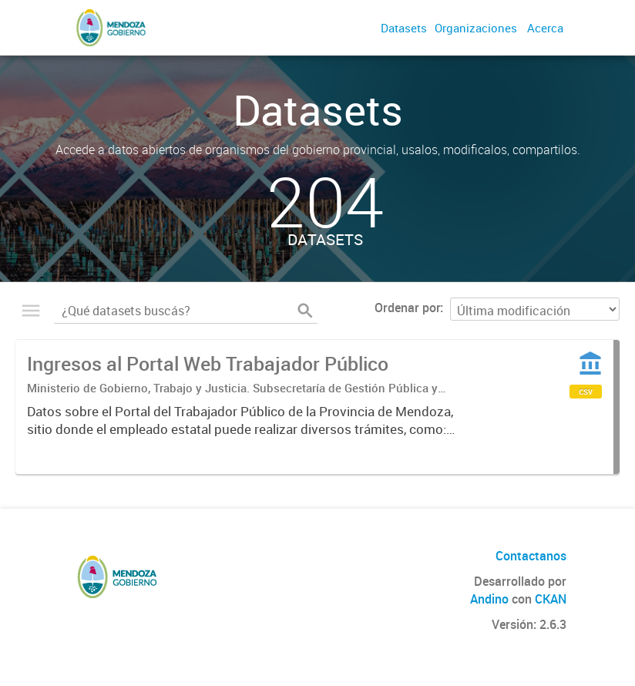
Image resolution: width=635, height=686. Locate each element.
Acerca (545, 27)
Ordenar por (407, 307)
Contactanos (531, 555)
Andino (489, 598)
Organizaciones (476, 27)
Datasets (404, 27)
